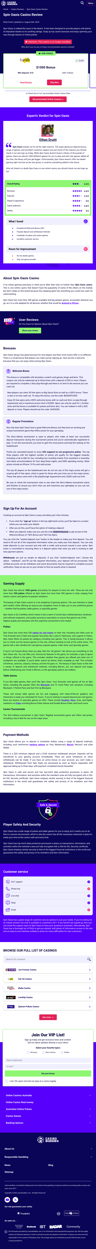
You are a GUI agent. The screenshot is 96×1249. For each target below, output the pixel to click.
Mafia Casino (24, 988)
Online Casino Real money (19, 1102)
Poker (18, 703)
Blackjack (45, 685)
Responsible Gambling (49, 1157)
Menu (90, 3)
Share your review (30, 330)
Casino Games (49, 1116)
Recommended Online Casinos (48, 99)
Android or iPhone (70, 303)
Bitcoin (70, 744)
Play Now (54, 82)
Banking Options (49, 1122)
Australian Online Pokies (49, 1109)
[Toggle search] (82, 3)
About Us (49, 1148)
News (7, 1165)
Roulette (65, 700)
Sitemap (9, 1172)
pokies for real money (43, 632)
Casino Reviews (17, 9)
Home (5, 9)
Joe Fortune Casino (27, 970)
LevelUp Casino (25, 997)
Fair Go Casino (25, 979)
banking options (37, 744)
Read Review (26, 82)
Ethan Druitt (48, 140)
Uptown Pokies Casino (28, 1006)
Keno (73, 700)
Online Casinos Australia (49, 1095)
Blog (50, 1165)
